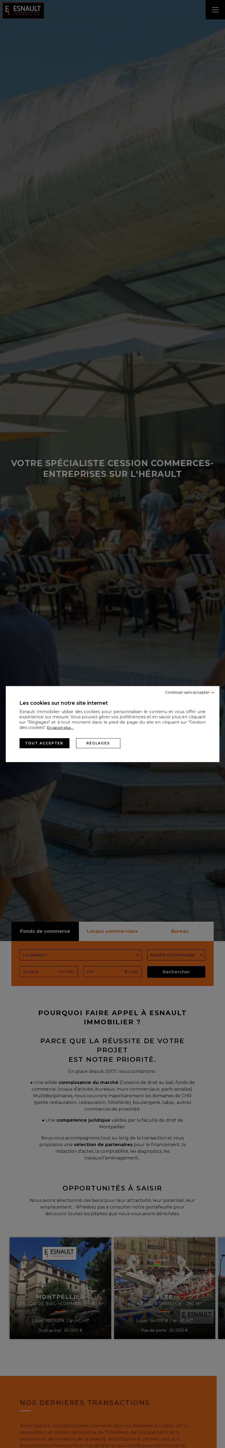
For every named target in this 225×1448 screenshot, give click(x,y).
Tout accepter (44, 743)
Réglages (98, 743)
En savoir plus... (60, 727)
